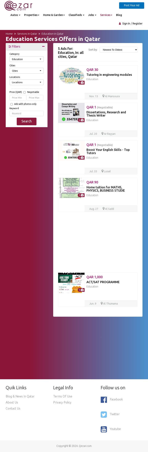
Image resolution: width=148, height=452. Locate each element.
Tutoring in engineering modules (109, 74)
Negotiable (33, 92)
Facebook (112, 399)
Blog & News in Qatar (20, 396)
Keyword (14, 108)
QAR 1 (99, 107)
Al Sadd (108, 208)
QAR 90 (92, 182)
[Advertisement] (26, 150)
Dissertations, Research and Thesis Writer (106, 113)
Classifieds (76, 14)
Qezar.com (85, 445)
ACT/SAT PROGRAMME (103, 282)
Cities (12, 65)
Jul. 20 (93, 133)
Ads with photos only (25, 104)
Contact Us (13, 408)
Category (14, 54)
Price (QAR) (24, 92)
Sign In (126, 23)
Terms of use (62, 396)
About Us (12, 402)
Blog (119, 14)
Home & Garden (54, 14)
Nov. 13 (93, 96)
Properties (31, 14)
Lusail (106, 171)
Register (137, 23)
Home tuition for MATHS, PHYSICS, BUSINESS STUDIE (105, 189)
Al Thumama (109, 303)
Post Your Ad (131, 5)
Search (26, 121)
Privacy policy (62, 402)
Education (92, 79)
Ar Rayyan (108, 133)
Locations (14, 77)
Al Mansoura (111, 96)
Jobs (92, 14)
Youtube (111, 429)
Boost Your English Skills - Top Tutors (108, 151)
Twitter (110, 414)
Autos (15, 14)
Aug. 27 (93, 208)
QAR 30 (92, 69)
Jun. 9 (92, 303)
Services (106, 14)
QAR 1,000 (94, 277)
